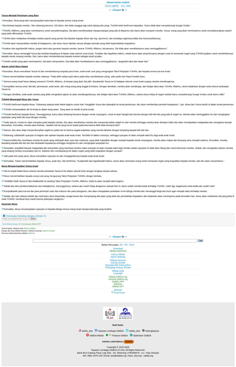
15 (3, 109)
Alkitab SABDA (30, 228)
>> (126, 10)
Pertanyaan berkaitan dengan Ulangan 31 (26, 216)
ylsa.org (137, 356)
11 (3, 81)
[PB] (128, 6)
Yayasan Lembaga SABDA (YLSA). (108, 350)
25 (3, 176)
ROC (132, 245)
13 (3, 94)
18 (3, 130)
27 (3, 186)
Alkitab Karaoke (49, 231)
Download (118, 248)
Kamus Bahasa (118, 257)
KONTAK (106, 342)
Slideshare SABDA (140, 335)
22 (3, 156)
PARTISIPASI (116, 342)
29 (3, 196)
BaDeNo (31, 233)
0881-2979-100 (94, 356)
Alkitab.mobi (118, 271)
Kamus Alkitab (118, 254)
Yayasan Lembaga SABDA (109, 331)
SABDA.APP (118, 281)
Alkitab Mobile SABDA (118, 2)
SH (121, 245)
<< (110, 10)
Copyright (118, 273)
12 (3, 86)
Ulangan (117, 10)
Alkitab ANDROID (118, 251)
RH (126, 245)
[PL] (123, 6)
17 (3, 122)
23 (3, 161)
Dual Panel (118, 293)
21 (3, 148)
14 (3, 104)
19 (3, 135)
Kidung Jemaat (118, 262)
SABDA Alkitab (95, 335)
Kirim (33, 219)
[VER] (108, 6)
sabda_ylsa (86, 331)
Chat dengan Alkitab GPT (31, 224)
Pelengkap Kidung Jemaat (118, 267)
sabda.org (148, 356)
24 (3, 171)
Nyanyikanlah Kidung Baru (118, 265)
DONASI (128, 342)
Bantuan (118, 290)
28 (3, 191)
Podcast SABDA (117, 335)
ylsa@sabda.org (118, 356)
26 (3, 181)
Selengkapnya (150, 331)
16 (3, 114)
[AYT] (115, 6)
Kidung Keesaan (118, 260)
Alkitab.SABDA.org (118, 277)
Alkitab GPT (118, 286)
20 (3, 140)
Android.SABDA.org (117, 279)
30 (3, 209)
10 (3, 76)
